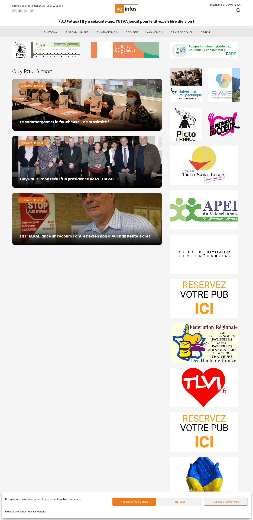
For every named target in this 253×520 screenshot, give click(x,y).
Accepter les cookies (134, 501)
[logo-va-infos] (126, 8)
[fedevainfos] (205, 343)
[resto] (224, 124)
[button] (238, 10)
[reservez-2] (205, 298)
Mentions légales (37, 511)
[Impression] (205, 209)
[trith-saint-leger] (205, 165)
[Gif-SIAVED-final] (224, 85)
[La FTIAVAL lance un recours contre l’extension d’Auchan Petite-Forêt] (87, 219)
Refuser (180, 501)
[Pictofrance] (47, 50)
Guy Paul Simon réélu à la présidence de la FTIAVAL (67, 179)
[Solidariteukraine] (205, 476)
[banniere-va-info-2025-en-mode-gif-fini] (205, 50)
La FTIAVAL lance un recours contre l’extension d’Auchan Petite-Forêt (85, 236)
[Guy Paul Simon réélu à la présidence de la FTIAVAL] (87, 162)
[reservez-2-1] (205, 432)
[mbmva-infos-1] (205, 254)
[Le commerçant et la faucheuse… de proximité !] (87, 105)
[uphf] (186, 85)
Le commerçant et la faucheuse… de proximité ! (64, 121)
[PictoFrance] (186, 124)
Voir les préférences (226, 501)
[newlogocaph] (126, 50)
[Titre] (14, 11)
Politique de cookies (15, 511)
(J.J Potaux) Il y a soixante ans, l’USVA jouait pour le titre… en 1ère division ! (126, 21)
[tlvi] (205, 387)
